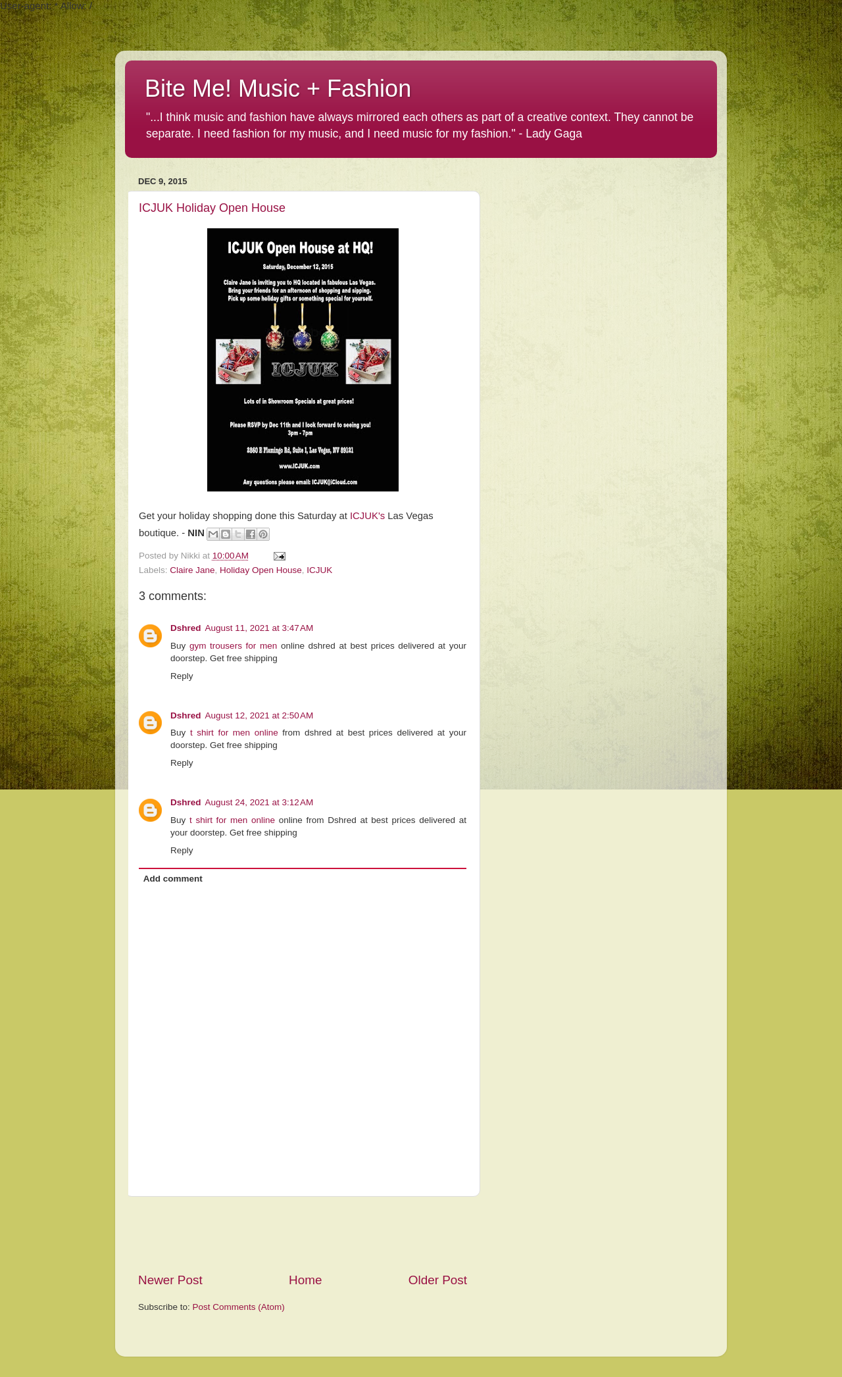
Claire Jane (192, 570)
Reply (181, 676)
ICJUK (319, 570)
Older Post (438, 1280)
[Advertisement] (303, 1234)
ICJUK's (367, 516)
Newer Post (170, 1280)
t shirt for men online (234, 733)
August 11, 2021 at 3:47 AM (259, 628)
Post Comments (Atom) (239, 1307)
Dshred (185, 628)
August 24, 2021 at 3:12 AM (259, 802)
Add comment (173, 879)
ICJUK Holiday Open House (212, 207)
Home (305, 1280)
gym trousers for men (233, 646)
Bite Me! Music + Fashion (278, 88)
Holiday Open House (261, 570)
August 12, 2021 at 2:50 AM (259, 715)
